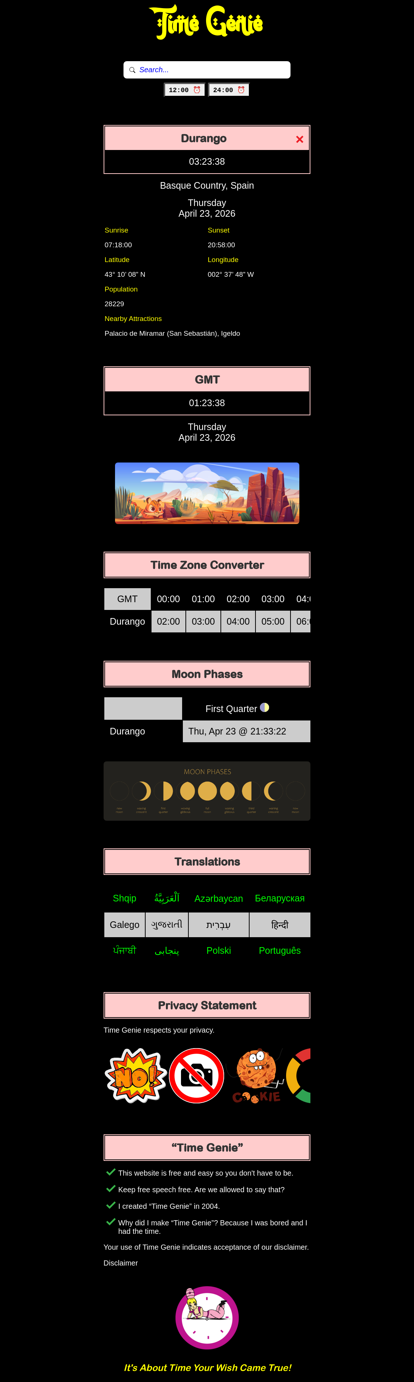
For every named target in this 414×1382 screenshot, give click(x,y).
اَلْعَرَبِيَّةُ (167, 898)
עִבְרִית (218, 924)
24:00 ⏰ (229, 90)
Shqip (124, 898)
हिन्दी (279, 925)
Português (280, 950)
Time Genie (207, 24)
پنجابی (166, 950)
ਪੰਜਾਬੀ (124, 950)
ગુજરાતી (166, 924)
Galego (125, 924)
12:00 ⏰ (185, 90)
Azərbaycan (218, 898)
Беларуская (280, 898)
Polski (218, 950)
